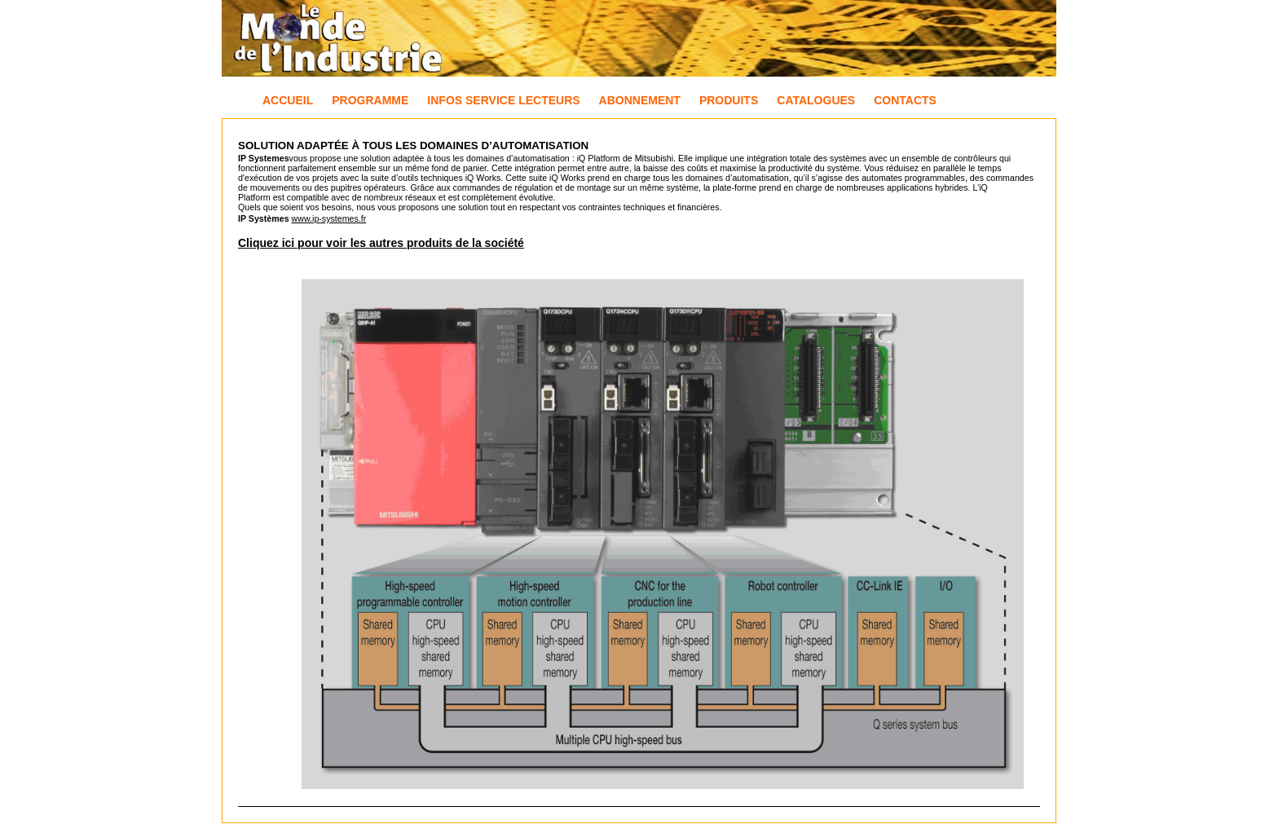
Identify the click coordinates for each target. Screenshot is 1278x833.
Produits (728, 100)
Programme (370, 100)
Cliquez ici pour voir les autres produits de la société (381, 242)
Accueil (287, 100)
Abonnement (640, 100)
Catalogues (816, 100)
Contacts (905, 100)
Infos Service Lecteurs (503, 100)
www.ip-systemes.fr (329, 218)
